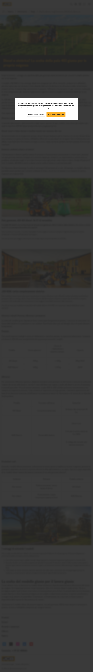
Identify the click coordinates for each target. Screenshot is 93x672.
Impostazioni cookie (36, 114)
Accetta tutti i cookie (56, 114)
